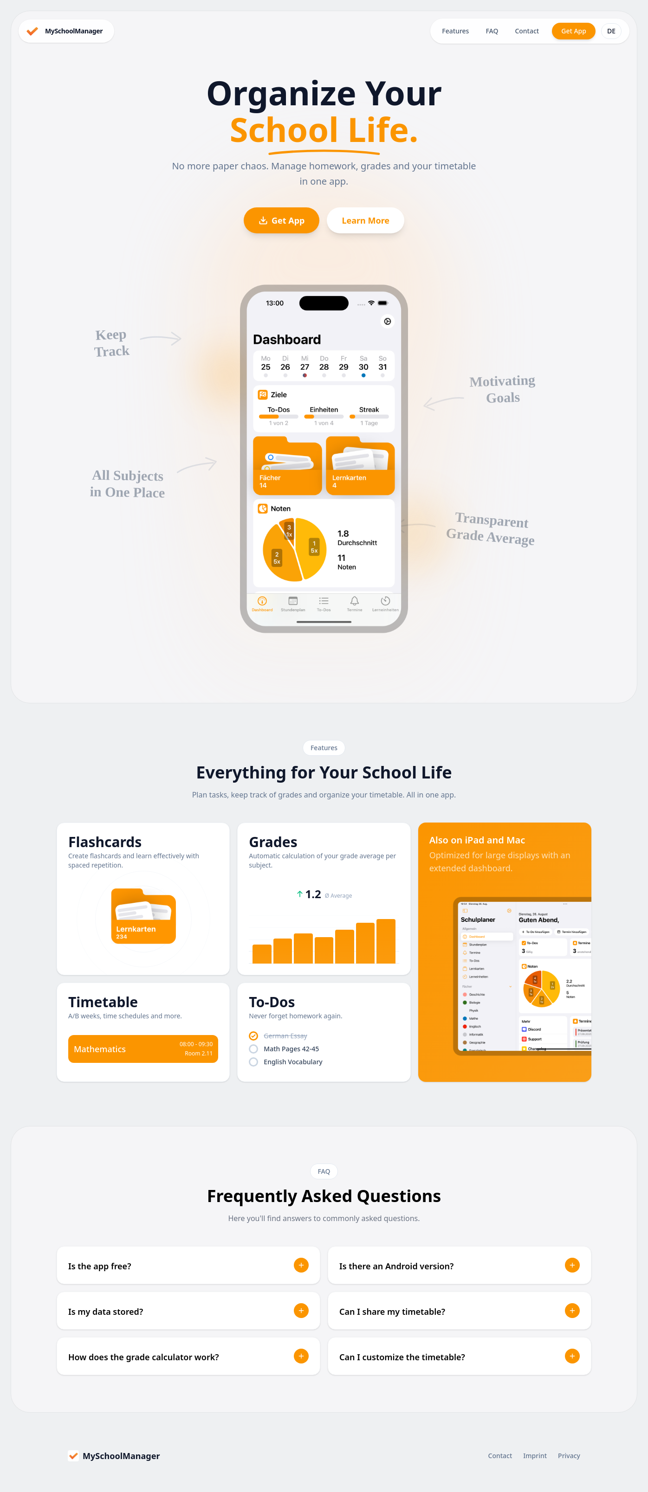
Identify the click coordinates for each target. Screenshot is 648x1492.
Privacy (569, 1455)
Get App (573, 30)
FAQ (492, 30)
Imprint (535, 1455)
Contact (527, 30)
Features (455, 30)
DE (611, 30)
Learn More (365, 220)
